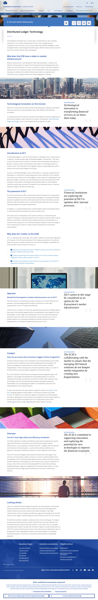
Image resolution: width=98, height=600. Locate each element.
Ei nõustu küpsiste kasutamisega (72, 596)
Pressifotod (22, 555)
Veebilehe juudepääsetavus (68, 557)
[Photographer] (97, 97)
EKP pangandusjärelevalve (84, 10)
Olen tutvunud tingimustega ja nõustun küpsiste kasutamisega (26, 596)
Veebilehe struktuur (9, 564)
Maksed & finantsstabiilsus (28, 10)
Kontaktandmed (24, 558)
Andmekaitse (64, 548)
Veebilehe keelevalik (66, 559)
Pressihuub (69, 10)
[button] (90, 3)
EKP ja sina (79, 6)
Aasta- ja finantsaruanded (23, 14)
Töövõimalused (89, 6)
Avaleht (5, 14)
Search (87, 3)
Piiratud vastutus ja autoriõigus (48, 548)
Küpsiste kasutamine (60, 591)
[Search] (79, 3)
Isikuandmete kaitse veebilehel (69, 550)
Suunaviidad (22, 553)
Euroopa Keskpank (68, 6)
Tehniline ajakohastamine (47, 550)
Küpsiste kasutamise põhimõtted (66, 553)
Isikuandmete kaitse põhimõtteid (42, 591)
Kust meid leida (23, 560)
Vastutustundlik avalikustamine (48, 553)
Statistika (41, 10)
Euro (49, 10)
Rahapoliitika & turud (11, 10)
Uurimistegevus (58, 10)
